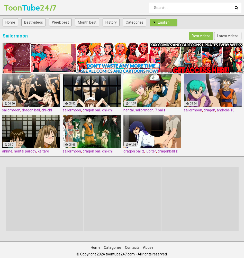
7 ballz (160, 110)
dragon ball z (133, 151)
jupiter (151, 151)
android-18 (225, 110)
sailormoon (11, 110)
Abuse (148, 247)
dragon (209, 110)
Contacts (132, 247)
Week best (60, 22)
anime (7, 151)
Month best (87, 22)
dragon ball (31, 110)
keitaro (43, 151)
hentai (128, 110)
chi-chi (46, 110)
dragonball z (168, 151)
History (111, 22)
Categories (134, 22)
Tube (17, 8)
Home (10, 22)
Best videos (33, 22)
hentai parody (25, 151)
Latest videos (228, 36)
